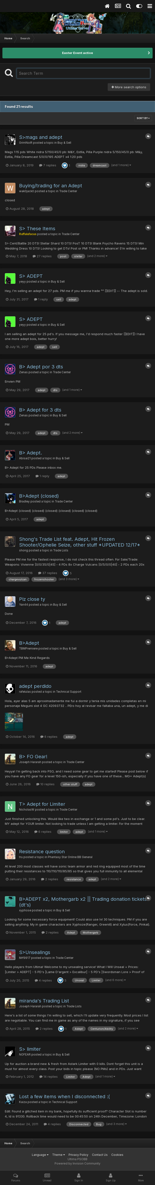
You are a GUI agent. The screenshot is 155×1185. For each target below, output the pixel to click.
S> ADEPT (31, 276)
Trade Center (68, 191)
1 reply (41, 299)
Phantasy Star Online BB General (70, 857)
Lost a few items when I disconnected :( (64, 1096)
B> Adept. (30, 453)
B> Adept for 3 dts (40, 410)
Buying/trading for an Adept (50, 186)
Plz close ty (32, 599)
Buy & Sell (64, 142)
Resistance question (42, 851)
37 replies (47, 573)
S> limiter (30, 1049)
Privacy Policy (78, 1155)
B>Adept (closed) (39, 496)
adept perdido (35, 686)
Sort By (143, 118)
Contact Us (100, 1155)
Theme (58, 1155)
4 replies (43, 980)
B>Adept (29, 643)
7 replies (47, 165)
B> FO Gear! (33, 756)
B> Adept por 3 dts (41, 367)
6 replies (48, 736)
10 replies (45, 784)
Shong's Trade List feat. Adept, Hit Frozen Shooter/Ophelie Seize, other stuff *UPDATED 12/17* (79, 542)
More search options (129, 87)
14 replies (48, 1076)
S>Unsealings (34, 952)
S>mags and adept (40, 137)
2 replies (49, 879)
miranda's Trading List (44, 1001)
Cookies (117, 1155)
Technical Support (68, 691)
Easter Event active (77, 53)
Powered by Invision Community (77, 1163)
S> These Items (37, 228)
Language (40, 1155)
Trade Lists (60, 550)
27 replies (42, 256)
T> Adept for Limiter (42, 804)
